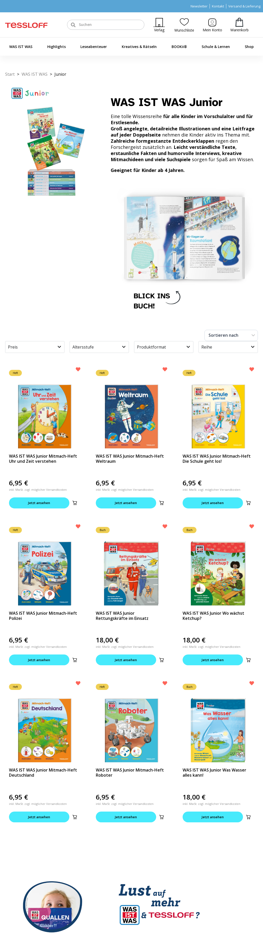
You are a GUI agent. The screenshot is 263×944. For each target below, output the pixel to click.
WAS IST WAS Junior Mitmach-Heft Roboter (130, 772)
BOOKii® (179, 46)
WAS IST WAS (20, 46)
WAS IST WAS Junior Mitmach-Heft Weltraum (130, 458)
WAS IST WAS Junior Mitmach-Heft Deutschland (43, 772)
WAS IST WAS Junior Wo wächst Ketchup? (213, 615)
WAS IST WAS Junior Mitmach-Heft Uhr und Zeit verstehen (43, 458)
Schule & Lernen (216, 46)
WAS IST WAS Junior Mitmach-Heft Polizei (43, 615)
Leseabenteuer (93, 46)
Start (10, 74)
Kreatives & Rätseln (139, 46)
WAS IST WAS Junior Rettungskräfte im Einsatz (122, 615)
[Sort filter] (231, 335)
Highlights (56, 46)
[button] (74, 503)
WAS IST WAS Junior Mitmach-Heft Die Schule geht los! (217, 458)
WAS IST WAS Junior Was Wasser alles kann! (214, 772)
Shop (249, 46)
